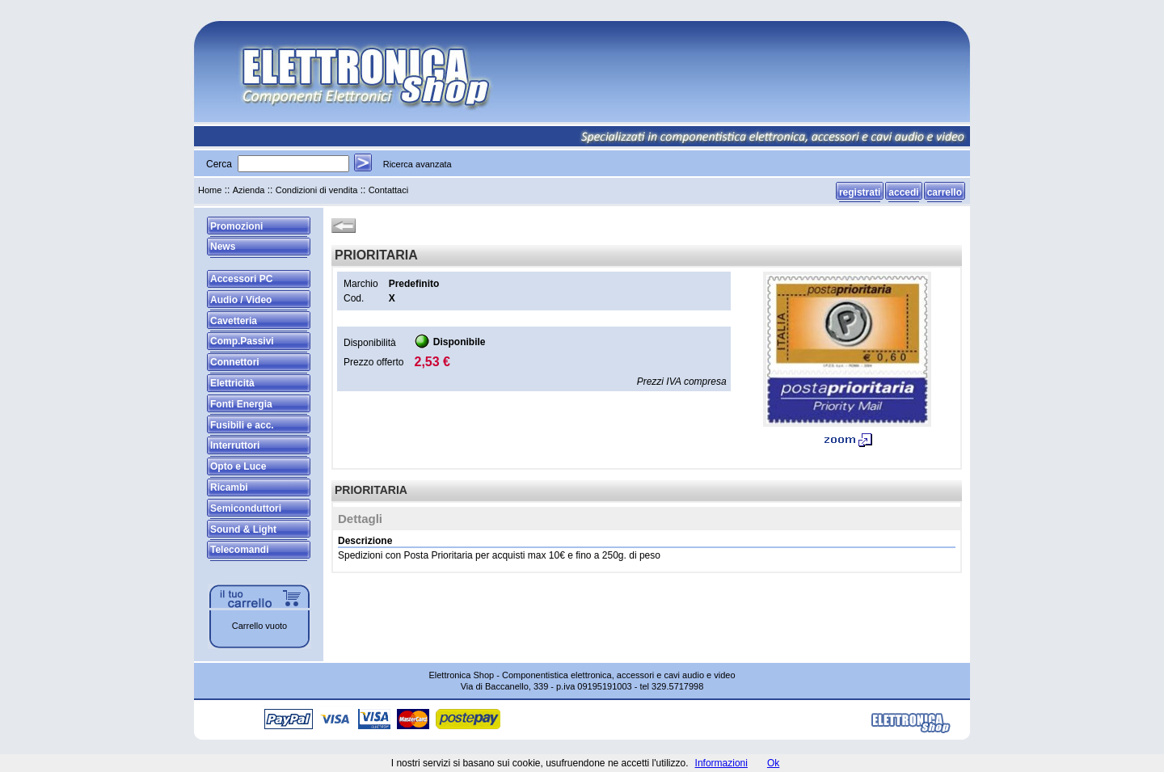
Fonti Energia (241, 404)
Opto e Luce (238, 466)
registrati (859, 192)
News (222, 246)
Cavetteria (233, 321)
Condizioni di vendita (317, 190)
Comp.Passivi (242, 341)
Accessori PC (241, 279)
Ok (773, 763)
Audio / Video (241, 300)
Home (209, 190)
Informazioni (721, 763)
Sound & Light (243, 529)
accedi (903, 192)
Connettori (234, 362)
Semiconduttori (245, 508)
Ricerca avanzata (417, 164)
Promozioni (236, 226)
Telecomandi (239, 549)
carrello (944, 192)
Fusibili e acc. (242, 425)
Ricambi (229, 487)
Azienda (249, 190)
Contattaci (389, 190)
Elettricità (232, 383)
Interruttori (234, 445)
